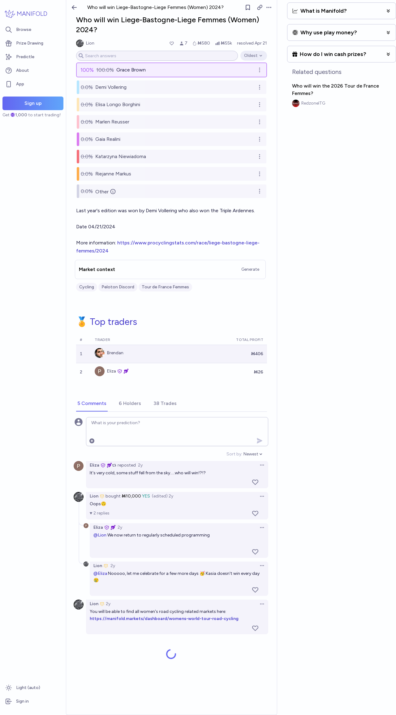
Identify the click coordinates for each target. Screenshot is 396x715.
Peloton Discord (117, 287)
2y (140, 465)
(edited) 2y (162, 496)
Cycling (86, 287)
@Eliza (100, 573)
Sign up (33, 103)
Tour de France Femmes (165, 287)
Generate (250, 269)
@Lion (99, 535)
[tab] (92, 403)
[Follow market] (248, 7)
